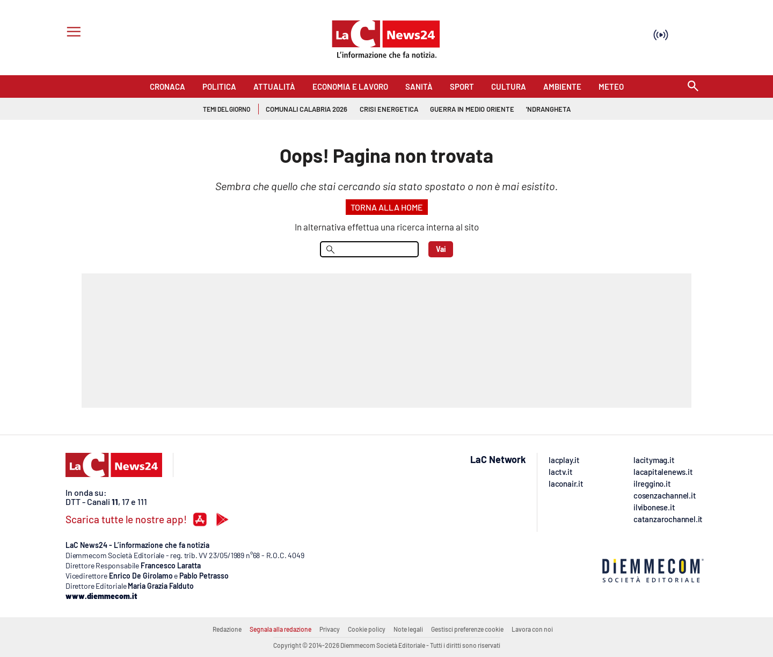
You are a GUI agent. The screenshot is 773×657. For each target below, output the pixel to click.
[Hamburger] (71, 33)
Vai (441, 249)
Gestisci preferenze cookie (467, 629)
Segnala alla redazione (280, 629)
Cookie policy (366, 629)
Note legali (408, 629)
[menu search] (369, 249)
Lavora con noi (532, 629)
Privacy (329, 629)
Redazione (227, 629)
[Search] (693, 87)
